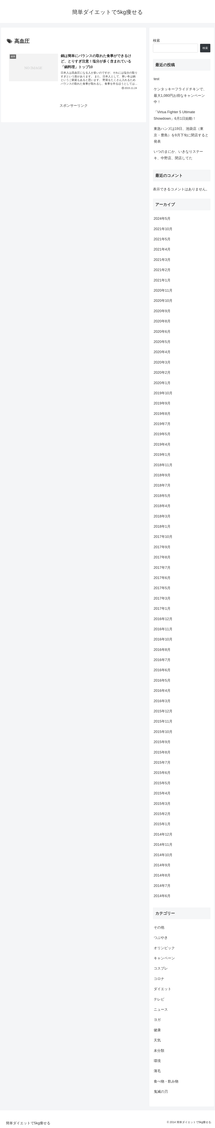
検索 (156, 41)
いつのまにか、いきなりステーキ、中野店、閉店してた (178, 155)
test (156, 79)
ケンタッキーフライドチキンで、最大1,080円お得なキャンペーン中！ (180, 95)
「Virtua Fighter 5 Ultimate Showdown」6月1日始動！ (175, 115)
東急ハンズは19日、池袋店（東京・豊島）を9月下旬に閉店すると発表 (181, 135)
